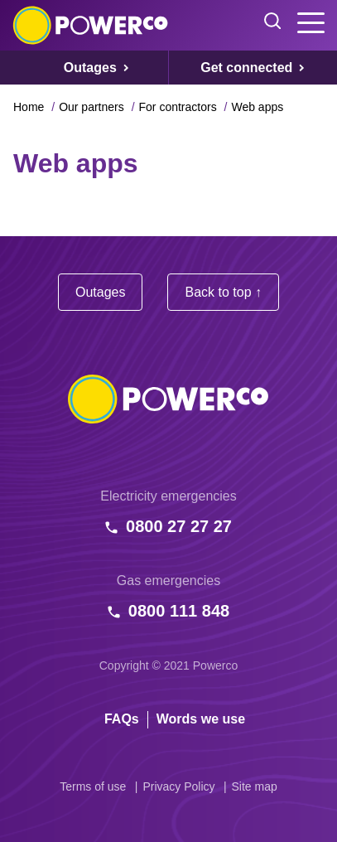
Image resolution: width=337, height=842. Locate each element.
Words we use (200, 719)
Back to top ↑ (223, 292)
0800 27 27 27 (179, 526)
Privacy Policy (178, 786)
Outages (100, 292)
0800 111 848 (178, 611)
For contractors (178, 107)
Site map (254, 786)
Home (28, 107)
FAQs (121, 719)
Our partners (91, 107)
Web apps (257, 107)
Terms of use (93, 786)
